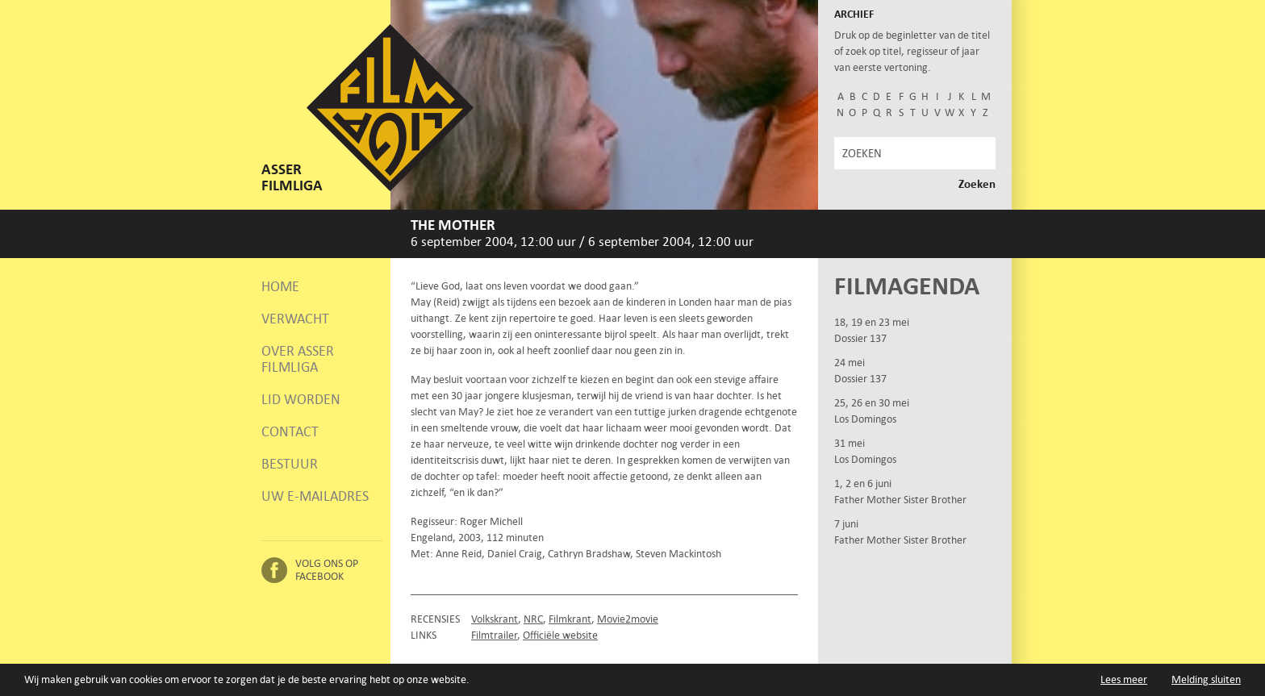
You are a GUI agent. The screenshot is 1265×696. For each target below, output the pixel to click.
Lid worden (300, 399)
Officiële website (560, 635)
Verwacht (295, 318)
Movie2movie (627, 619)
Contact (290, 431)
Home (280, 286)
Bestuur (289, 464)
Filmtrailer (494, 635)
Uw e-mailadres (315, 496)
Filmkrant (570, 619)
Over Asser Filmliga (297, 359)
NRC (533, 619)
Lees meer (1123, 679)
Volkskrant (494, 619)
